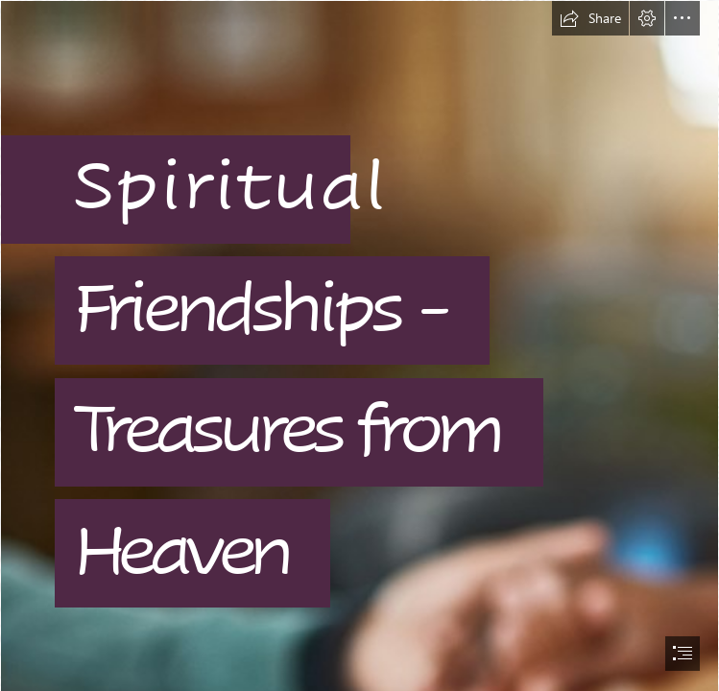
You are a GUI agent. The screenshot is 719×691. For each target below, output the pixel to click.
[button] (590, 18)
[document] (359, 345)
